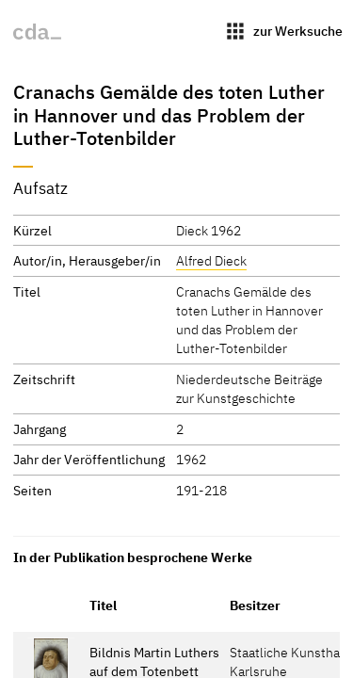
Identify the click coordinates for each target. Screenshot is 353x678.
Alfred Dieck (211, 260)
